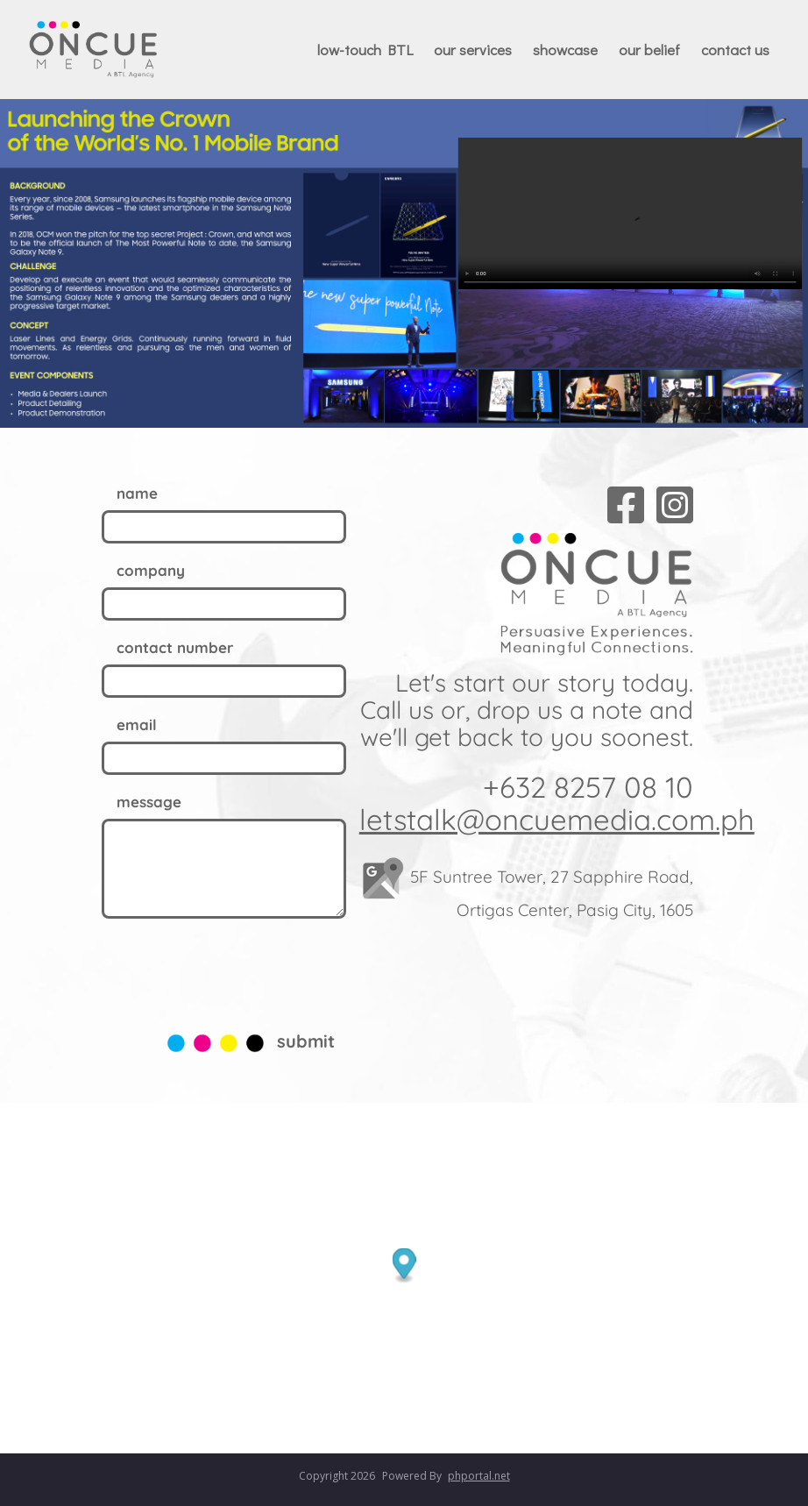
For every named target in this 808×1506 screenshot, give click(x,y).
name (137, 493)
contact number (175, 647)
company (151, 570)
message (149, 801)
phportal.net (479, 1475)
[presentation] (235, 970)
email (137, 724)
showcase (565, 49)
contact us (735, 49)
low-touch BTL (365, 49)
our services (473, 49)
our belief (649, 49)
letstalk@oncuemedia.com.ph (557, 819)
